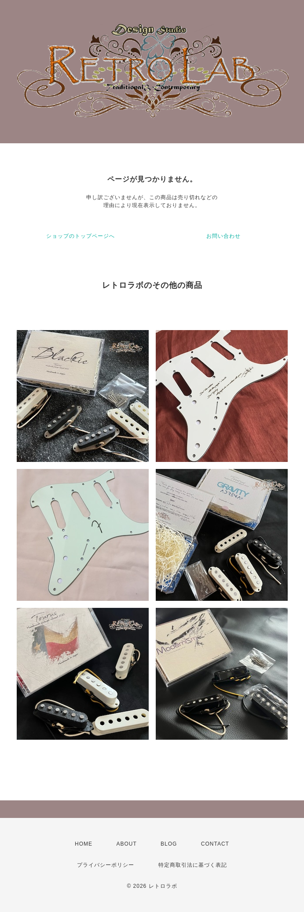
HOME (83, 844)
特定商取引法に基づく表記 (192, 865)
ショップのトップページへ (80, 236)
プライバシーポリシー (105, 865)
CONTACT (215, 844)
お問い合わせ (223, 236)
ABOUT (126, 844)
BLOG (169, 844)
